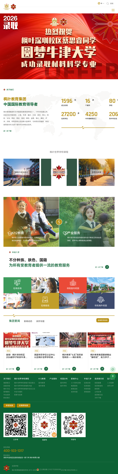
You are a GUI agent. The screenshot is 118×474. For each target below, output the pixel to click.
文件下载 (98, 398)
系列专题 (74, 392)
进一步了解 (7, 131)
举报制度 (9, 405)
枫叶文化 (6, 389)
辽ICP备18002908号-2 (69, 470)
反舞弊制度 (23, 405)
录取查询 (87, 392)
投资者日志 (99, 395)
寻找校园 (87, 389)
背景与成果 (18, 395)
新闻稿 (97, 389)
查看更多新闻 (103, 323)
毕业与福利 (18, 392)
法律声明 (15, 466)
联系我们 (6, 398)
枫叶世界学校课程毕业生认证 (24, 389)
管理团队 (6, 392)
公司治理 (98, 392)
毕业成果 (6, 395)
